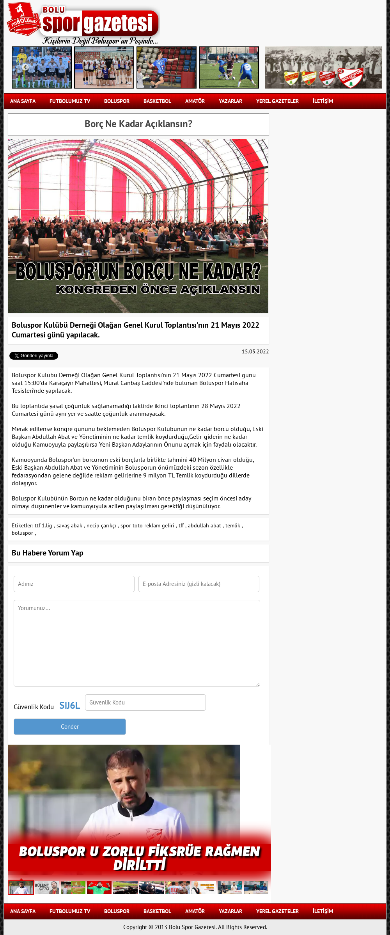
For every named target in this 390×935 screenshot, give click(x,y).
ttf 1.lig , (45, 525)
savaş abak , (71, 525)
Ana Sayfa (22, 101)
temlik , (234, 525)
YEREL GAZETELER (277, 101)
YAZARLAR (230, 101)
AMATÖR (195, 101)
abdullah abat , (206, 525)
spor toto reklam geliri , (149, 525)
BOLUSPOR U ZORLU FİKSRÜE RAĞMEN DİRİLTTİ (139, 857)
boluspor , (24, 533)
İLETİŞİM (323, 101)
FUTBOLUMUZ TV (70, 101)
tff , (182, 525)
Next (248, 67)
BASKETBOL (157, 101)
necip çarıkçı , (103, 525)
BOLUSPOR (116, 101)
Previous (25, 67)
